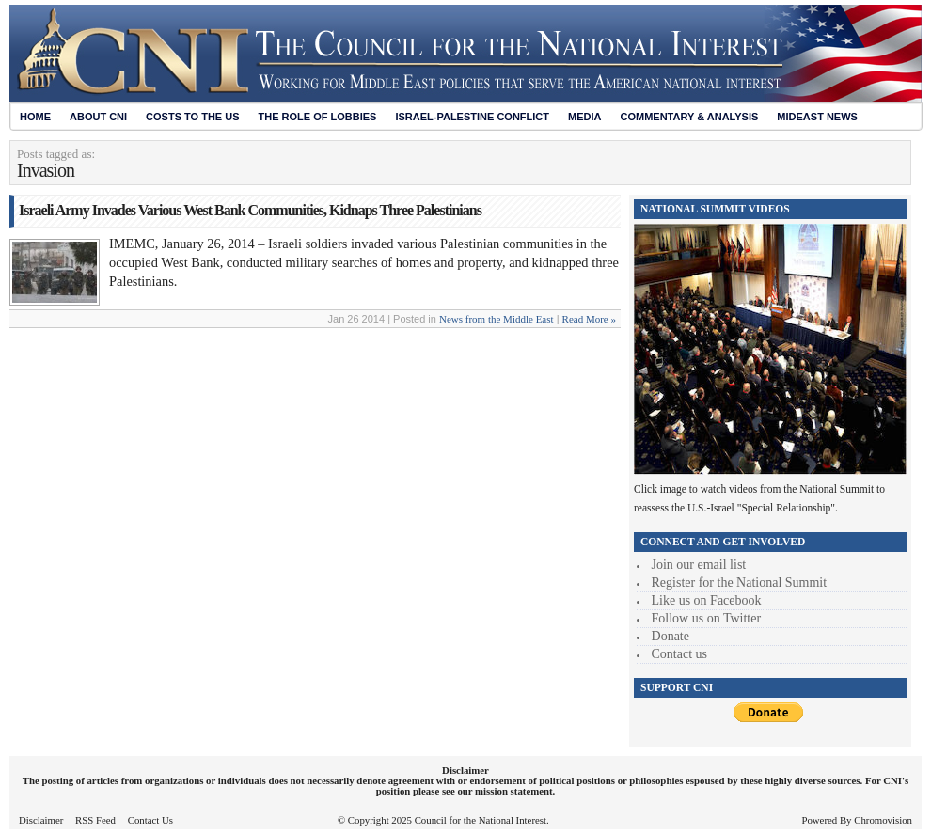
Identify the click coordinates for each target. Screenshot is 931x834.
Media (584, 116)
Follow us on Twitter (707, 618)
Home (35, 116)
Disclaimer (41, 820)
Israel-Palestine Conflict (472, 116)
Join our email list (699, 565)
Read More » (589, 318)
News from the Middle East (496, 318)
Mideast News (817, 116)
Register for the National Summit (740, 582)
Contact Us (150, 820)
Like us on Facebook (707, 600)
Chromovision (883, 820)
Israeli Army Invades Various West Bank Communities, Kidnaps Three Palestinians (250, 210)
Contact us (680, 654)
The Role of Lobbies (318, 116)
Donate (670, 636)
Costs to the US (192, 116)
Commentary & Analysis (689, 116)
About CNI (98, 116)
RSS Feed (95, 820)
